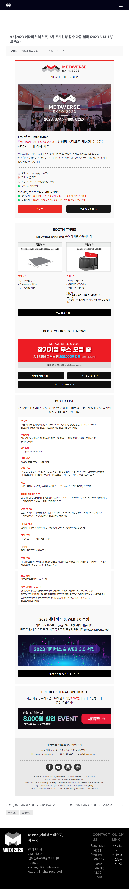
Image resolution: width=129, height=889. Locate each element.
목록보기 (12, 812)
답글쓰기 (26, 812)
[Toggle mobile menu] (121, 5)
